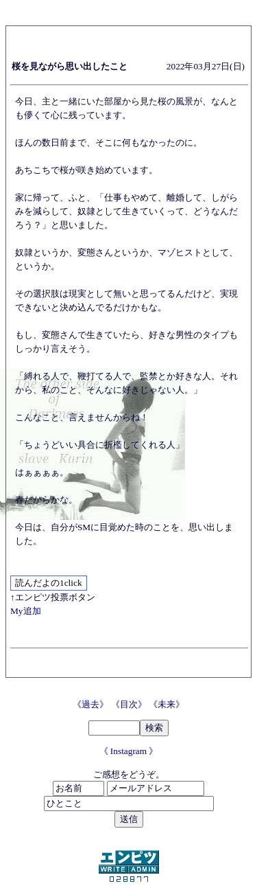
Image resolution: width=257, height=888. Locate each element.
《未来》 (166, 704)
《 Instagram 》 (128, 751)
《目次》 (130, 704)
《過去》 (91, 704)
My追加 (25, 611)
